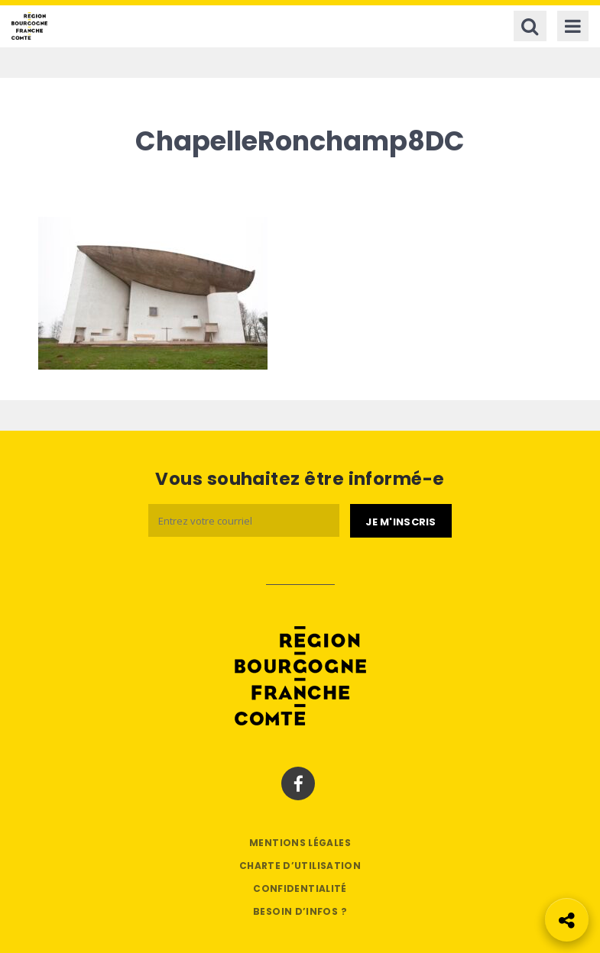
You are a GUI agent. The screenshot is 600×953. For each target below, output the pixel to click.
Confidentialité (299, 888)
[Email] (243, 520)
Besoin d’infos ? (300, 911)
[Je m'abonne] (400, 521)
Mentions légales (300, 842)
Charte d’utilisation (300, 865)
